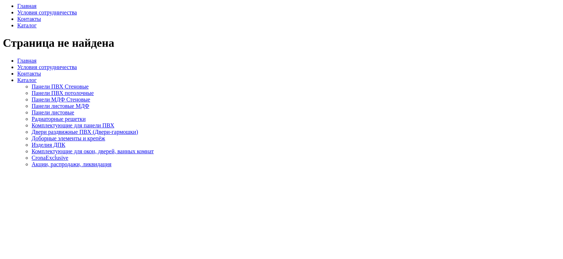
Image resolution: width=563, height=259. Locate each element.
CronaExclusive (50, 158)
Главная (27, 6)
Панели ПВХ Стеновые (60, 86)
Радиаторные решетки (58, 119)
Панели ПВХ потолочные (63, 93)
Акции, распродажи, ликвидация (71, 164)
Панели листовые (53, 112)
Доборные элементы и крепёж (68, 138)
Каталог (27, 25)
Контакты (29, 19)
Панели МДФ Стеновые (61, 99)
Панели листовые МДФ (60, 106)
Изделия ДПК (48, 145)
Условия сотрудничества (47, 12)
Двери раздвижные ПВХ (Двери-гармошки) (85, 132)
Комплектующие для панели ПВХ (73, 125)
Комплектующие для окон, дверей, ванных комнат (93, 151)
